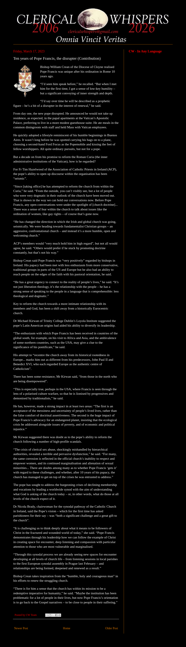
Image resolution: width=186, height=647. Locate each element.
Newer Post (21, 628)
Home (66, 628)
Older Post (111, 628)
